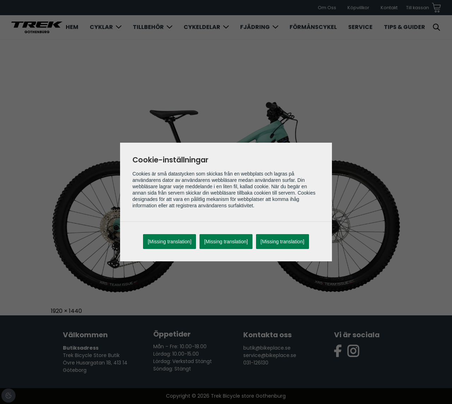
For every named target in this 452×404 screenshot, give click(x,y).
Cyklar (101, 27)
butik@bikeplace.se (267, 347)
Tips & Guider (404, 27)
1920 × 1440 (66, 311)
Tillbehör (148, 27)
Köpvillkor (358, 8)
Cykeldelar (202, 27)
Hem (72, 27)
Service (360, 27)
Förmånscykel (313, 27)
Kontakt (389, 8)
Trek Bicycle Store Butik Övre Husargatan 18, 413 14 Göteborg (95, 363)
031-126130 (255, 362)
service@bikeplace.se (269, 355)
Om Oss (327, 8)
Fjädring (255, 27)
